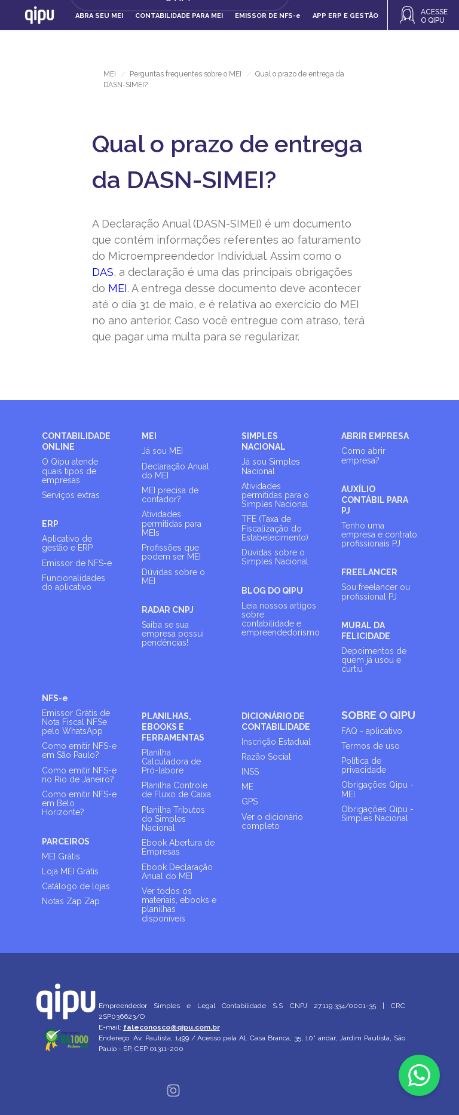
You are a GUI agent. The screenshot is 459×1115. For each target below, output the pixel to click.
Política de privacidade (363, 765)
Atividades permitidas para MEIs (171, 523)
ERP (50, 524)
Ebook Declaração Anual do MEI (177, 871)
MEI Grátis (61, 856)
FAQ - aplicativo (371, 731)
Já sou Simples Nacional (270, 466)
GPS (249, 801)
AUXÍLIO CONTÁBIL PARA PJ (374, 499)
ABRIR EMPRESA (375, 436)
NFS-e (55, 698)
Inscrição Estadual (276, 742)
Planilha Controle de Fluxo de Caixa (176, 790)
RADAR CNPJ (168, 610)
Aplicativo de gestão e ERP (67, 543)
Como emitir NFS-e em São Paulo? (79, 750)
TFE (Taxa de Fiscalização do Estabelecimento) (274, 528)
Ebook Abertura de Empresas (178, 847)
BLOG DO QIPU (272, 590)
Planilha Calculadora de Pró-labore (171, 761)
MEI (109, 74)
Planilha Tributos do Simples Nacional (173, 819)
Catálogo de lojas (76, 886)
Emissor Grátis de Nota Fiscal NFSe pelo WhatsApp (76, 722)
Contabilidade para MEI (179, 16)
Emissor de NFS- (268, 16)
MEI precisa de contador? (170, 495)
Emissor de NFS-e (77, 563)
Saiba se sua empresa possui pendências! (173, 633)
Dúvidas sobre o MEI (173, 576)
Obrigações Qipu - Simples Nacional (377, 813)
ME (247, 786)
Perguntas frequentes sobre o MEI (185, 74)
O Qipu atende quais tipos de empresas (70, 470)
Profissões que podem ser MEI (171, 552)
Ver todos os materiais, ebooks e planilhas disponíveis (179, 904)
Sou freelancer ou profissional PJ (375, 591)
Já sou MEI (162, 451)
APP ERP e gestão (345, 16)
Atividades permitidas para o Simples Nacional (275, 495)
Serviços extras (71, 495)
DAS (103, 272)
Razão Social (266, 756)
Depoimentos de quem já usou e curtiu (373, 660)
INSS (250, 771)
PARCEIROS (66, 841)
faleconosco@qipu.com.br (172, 1027)
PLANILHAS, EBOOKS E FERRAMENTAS (173, 726)
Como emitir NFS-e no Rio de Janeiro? (79, 775)
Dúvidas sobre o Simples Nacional (274, 557)
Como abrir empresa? (363, 455)
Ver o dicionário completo (272, 821)
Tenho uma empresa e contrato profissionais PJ (379, 534)
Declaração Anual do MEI (175, 471)
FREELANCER (369, 572)
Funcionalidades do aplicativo (73, 582)
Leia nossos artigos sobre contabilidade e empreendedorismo (280, 619)
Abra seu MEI (99, 16)
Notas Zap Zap (71, 901)
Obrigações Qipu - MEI (377, 789)
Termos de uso (370, 746)
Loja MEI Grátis (70, 871)
